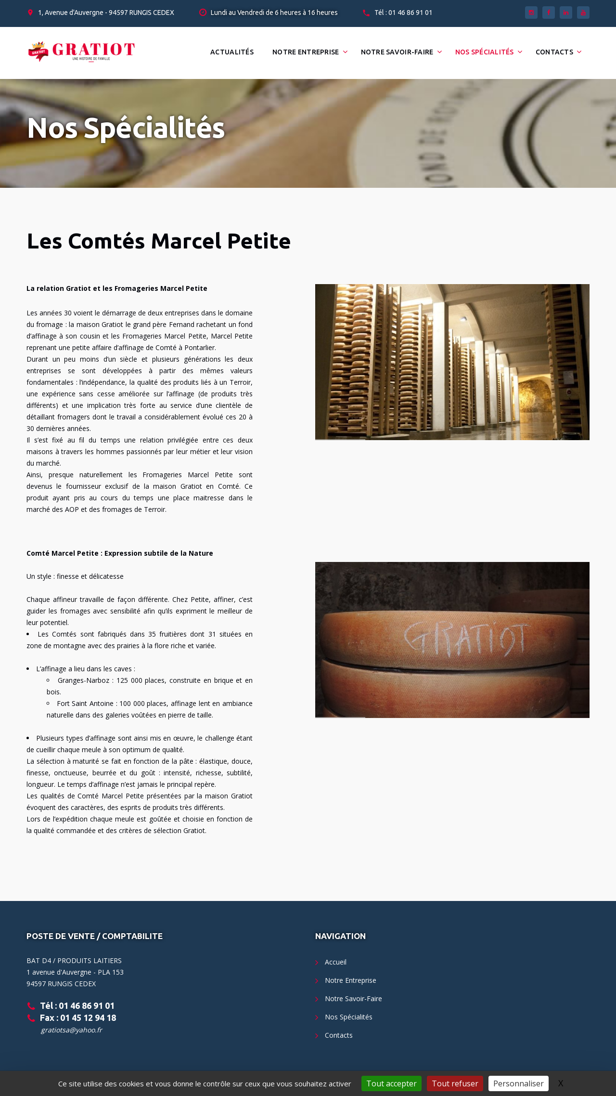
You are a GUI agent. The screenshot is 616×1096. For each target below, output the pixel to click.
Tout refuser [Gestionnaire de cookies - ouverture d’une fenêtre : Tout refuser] (455, 1083)
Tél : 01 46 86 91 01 (403, 12)
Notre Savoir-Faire (397, 52)
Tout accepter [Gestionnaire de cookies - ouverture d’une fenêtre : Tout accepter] (391, 1083)
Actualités (232, 52)
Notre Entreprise (305, 52)
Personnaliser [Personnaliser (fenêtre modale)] (518, 1083)
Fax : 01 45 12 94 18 (78, 1017)
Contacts (554, 52)
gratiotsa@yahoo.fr (71, 1029)
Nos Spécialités (484, 52)
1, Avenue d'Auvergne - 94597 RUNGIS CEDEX (106, 12)
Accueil (335, 961)
